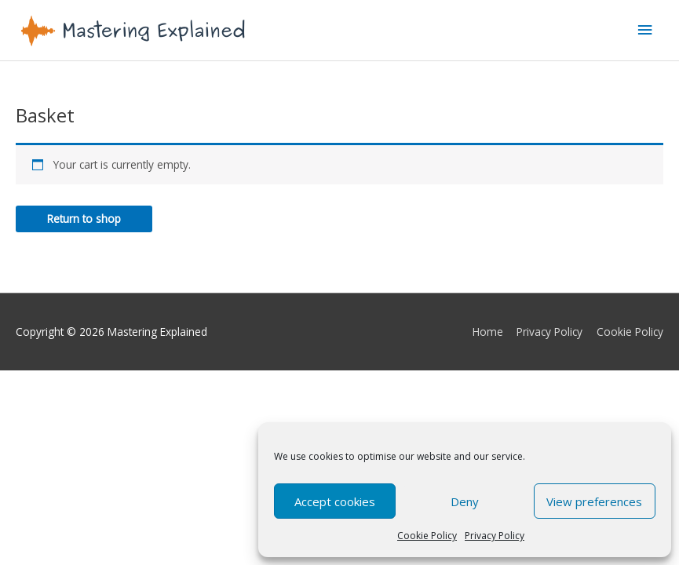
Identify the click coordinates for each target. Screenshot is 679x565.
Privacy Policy (494, 535)
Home (488, 331)
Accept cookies (334, 501)
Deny (465, 501)
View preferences (594, 501)
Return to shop (84, 218)
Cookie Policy (427, 535)
